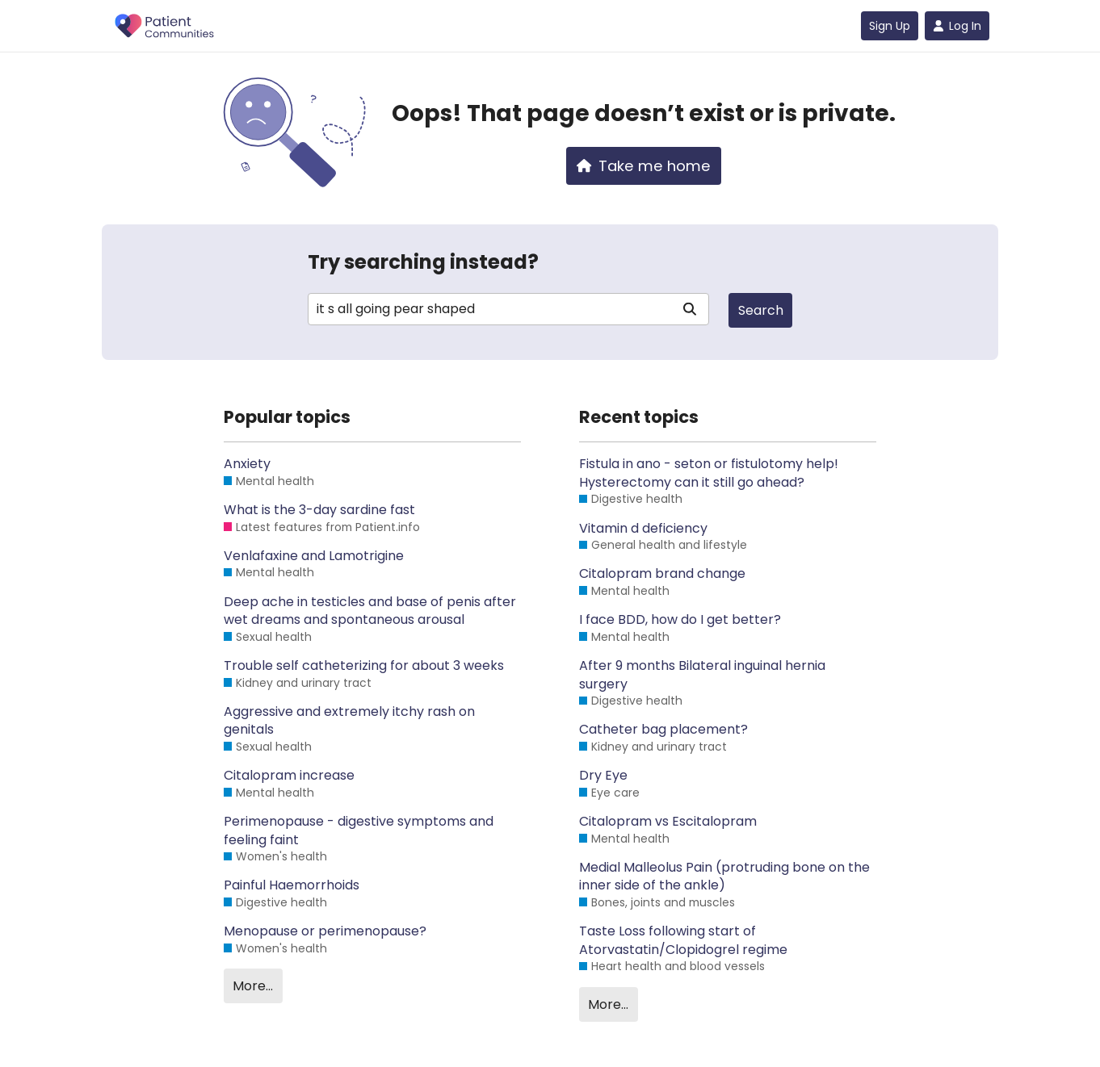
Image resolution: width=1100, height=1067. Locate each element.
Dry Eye (603, 776)
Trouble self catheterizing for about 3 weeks (364, 666)
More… (253, 986)
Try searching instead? (423, 262)
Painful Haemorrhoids (291, 885)
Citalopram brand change (662, 574)
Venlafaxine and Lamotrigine (314, 556)
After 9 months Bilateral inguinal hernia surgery (702, 675)
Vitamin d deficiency (643, 529)
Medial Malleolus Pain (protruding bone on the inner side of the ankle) (724, 876)
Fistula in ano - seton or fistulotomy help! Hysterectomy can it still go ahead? (708, 473)
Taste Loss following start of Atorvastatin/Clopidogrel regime (683, 940)
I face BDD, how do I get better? (680, 620)
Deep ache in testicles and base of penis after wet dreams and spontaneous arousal (370, 611)
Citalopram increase (289, 776)
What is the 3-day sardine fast (319, 510)
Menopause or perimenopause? (325, 931)
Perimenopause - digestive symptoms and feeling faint (358, 830)
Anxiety (247, 464)
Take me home (644, 166)
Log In (957, 26)
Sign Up (889, 26)
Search (760, 310)
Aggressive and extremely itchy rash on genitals (349, 721)
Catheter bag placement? (663, 730)
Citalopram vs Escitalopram (668, 822)
